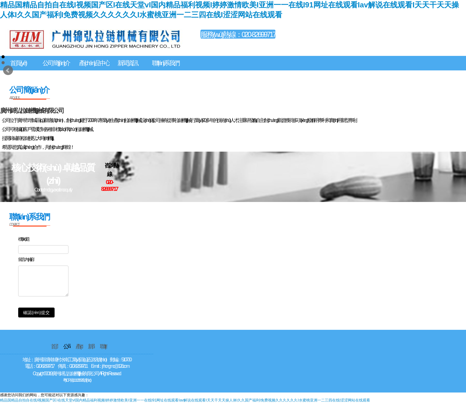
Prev (8, 70)
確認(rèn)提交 (36, 312)
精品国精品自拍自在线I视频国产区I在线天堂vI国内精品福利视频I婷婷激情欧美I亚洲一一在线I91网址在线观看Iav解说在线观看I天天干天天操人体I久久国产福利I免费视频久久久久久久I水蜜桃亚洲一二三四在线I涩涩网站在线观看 (185, 400)
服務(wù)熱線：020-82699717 (237, 34)
